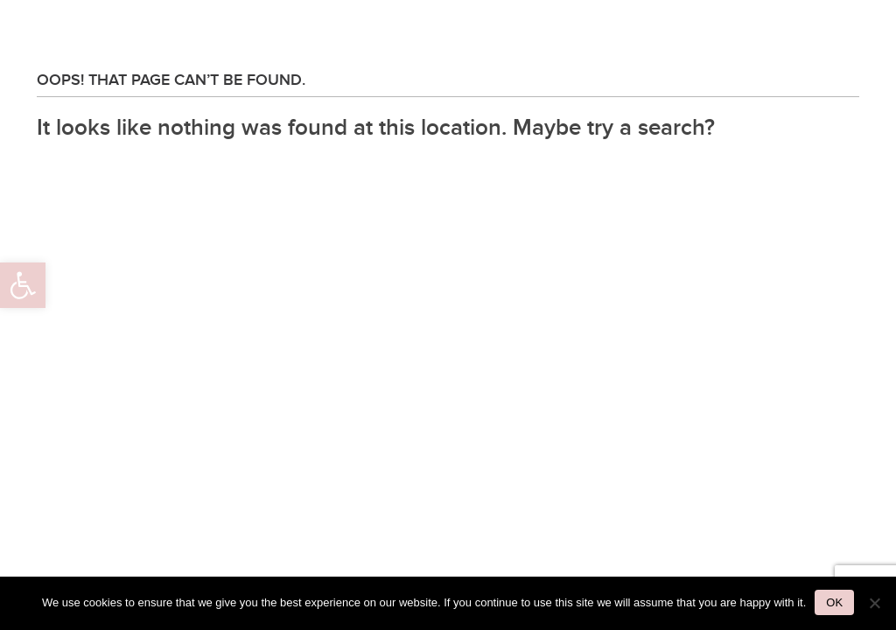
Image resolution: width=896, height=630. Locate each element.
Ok (834, 602)
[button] (23, 285)
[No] (874, 603)
